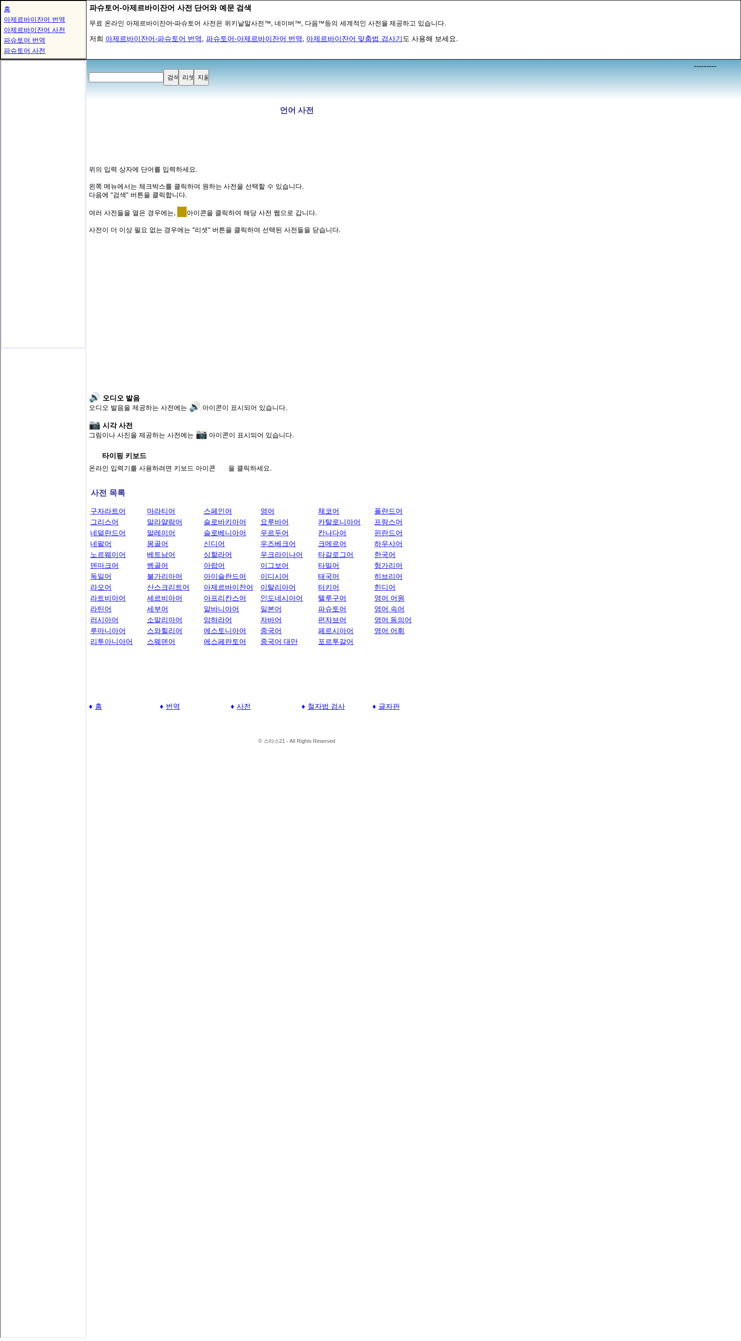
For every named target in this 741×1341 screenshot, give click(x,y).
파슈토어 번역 (24, 40)
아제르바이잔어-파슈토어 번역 (153, 39)
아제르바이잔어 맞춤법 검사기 (354, 39)
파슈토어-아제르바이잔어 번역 (254, 39)
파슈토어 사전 (24, 50)
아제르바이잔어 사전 (34, 30)
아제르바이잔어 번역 (34, 19)
